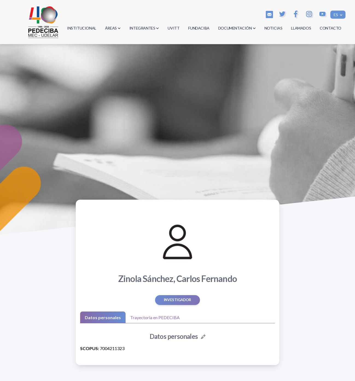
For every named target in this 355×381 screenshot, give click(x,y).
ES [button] (336, 14)
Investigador (177, 300)
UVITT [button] (173, 28)
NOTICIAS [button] (273, 28)
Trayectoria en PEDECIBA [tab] (155, 317)
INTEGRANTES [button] (144, 28)
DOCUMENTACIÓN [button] (237, 28)
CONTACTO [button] (330, 28)
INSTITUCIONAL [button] (81, 28)
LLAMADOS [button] (301, 28)
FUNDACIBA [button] (198, 28)
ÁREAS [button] (113, 28)
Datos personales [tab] (103, 317)
